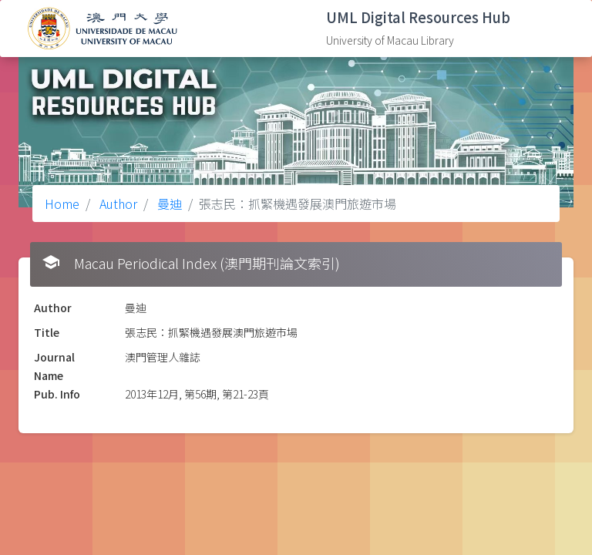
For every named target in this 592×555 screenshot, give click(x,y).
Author (116, 203)
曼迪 (168, 203)
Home (62, 203)
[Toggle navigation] (557, 28)
